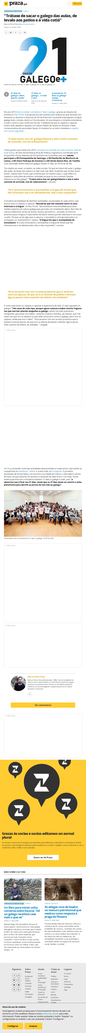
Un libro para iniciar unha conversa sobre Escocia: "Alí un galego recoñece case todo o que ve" (22, 912)
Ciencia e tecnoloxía (55, 983)
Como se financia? (41, 993)
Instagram (57, 471)
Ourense (54, 903)
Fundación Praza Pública (29, 978)
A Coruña (67, 973)
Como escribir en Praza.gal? (42, 987)
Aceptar (33, 1026)
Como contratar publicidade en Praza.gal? (42, 978)
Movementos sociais (56, 1001)
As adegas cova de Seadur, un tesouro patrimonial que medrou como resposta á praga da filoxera (63, 912)
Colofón (28, 989)
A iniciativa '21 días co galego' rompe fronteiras (59, 97)
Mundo (53, 995)
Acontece (54, 986)
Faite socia (77, 3)
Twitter (32, 471)
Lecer (53, 992)
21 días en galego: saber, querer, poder (18, 95)
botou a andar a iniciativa (36, 112)
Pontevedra (68, 984)
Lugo (66, 979)
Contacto (28, 983)
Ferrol (66, 976)
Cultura (26, 11)
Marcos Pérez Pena (11, 24)
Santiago (67, 987)
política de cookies (50, 1013)
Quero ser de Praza (43, 857)
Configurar (12, 1026)
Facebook (23, 471)
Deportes (54, 979)
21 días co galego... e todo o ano (39, 95)
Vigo (65, 990)
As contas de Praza (43, 998)
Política (53, 976)
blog (9, 468)
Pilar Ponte (19, 114)
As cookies (29, 994)
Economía (54, 997)
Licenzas (28, 986)
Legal (27, 991)
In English (28, 997)
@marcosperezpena (27, 24)
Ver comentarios (43, 705)
